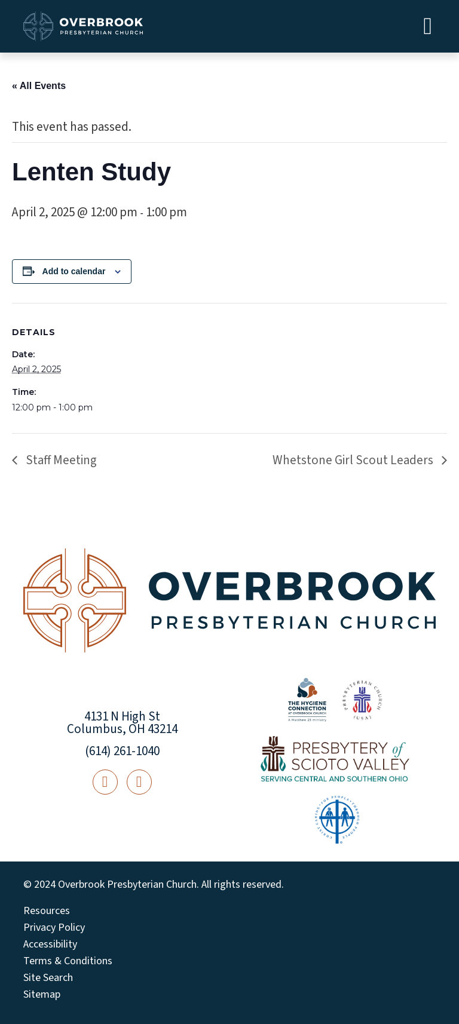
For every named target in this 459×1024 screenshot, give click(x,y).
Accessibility (50, 944)
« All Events (39, 86)
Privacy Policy (54, 927)
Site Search (48, 978)
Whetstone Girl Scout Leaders (354, 460)
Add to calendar (74, 271)
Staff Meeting (60, 460)
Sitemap (41, 994)
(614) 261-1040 (122, 751)
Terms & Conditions (67, 961)
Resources (46, 911)
